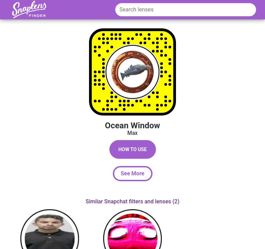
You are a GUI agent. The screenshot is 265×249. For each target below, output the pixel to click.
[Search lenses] (185, 9)
